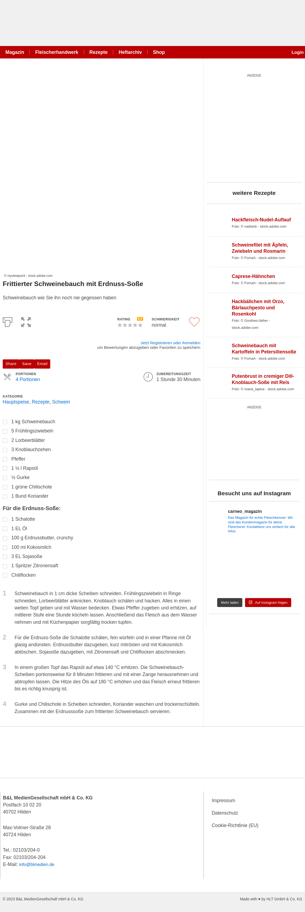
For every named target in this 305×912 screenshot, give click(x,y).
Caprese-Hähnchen (253, 276)
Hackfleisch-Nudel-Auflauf (261, 219)
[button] (26, 321)
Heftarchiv (130, 52)
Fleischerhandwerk (56, 52)
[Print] (7, 321)
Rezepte (98, 52)
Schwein (61, 402)
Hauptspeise (16, 402)
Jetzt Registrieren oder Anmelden (170, 342)
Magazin (14, 52)
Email (42, 364)
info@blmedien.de (38, 864)
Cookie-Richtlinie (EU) (235, 825)
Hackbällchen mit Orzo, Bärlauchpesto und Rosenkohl (258, 308)
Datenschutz (225, 813)
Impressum (223, 800)
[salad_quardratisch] (254, 127)
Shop (159, 52)
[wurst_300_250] (249, 441)
